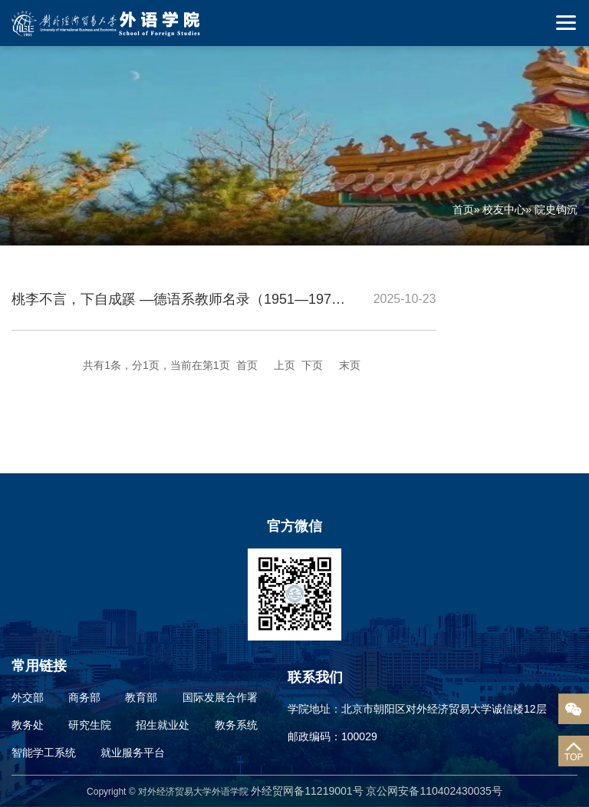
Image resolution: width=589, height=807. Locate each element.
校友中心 (503, 209)
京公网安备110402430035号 (434, 791)
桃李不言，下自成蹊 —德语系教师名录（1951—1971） (182, 299)
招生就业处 (162, 725)
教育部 (141, 697)
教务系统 (236, 725)
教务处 (28, 725)
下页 (312, 365)
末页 (349, 365)
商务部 (84, 697)
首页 (463, 209)
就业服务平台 (132, 752)
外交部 (28, 697)
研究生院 (89, 725)
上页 (284, 365)
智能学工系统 (44, 752)
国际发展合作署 (220, 697)
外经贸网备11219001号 (308, 791)
